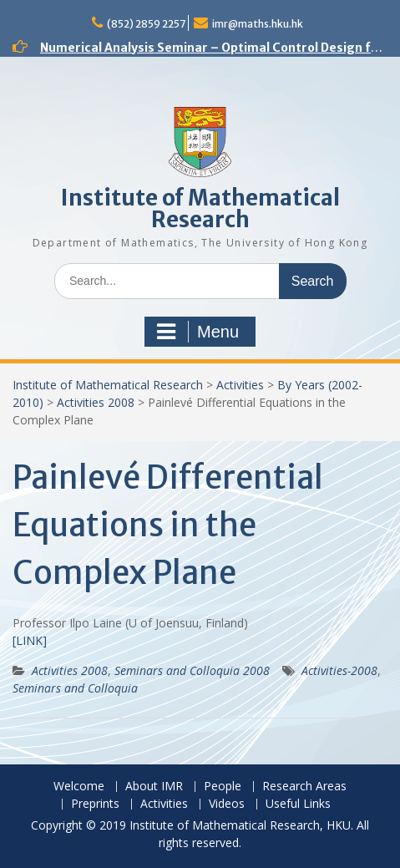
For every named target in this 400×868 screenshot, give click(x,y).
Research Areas (304, 786)
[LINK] (30, 640)
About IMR (154, 786)
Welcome (78, 786)
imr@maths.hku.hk (257, 24)
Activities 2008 (95, 402)
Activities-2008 (339, 670)
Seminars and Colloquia (75, 688)
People (222, 786)
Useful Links (298, 804)
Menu (198, 332)
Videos (227, 804)
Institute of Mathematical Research (200, 208)
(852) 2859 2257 (146, 24)
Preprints (95, 804)
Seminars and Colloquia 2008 (192, 670)
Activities (240, 385)
